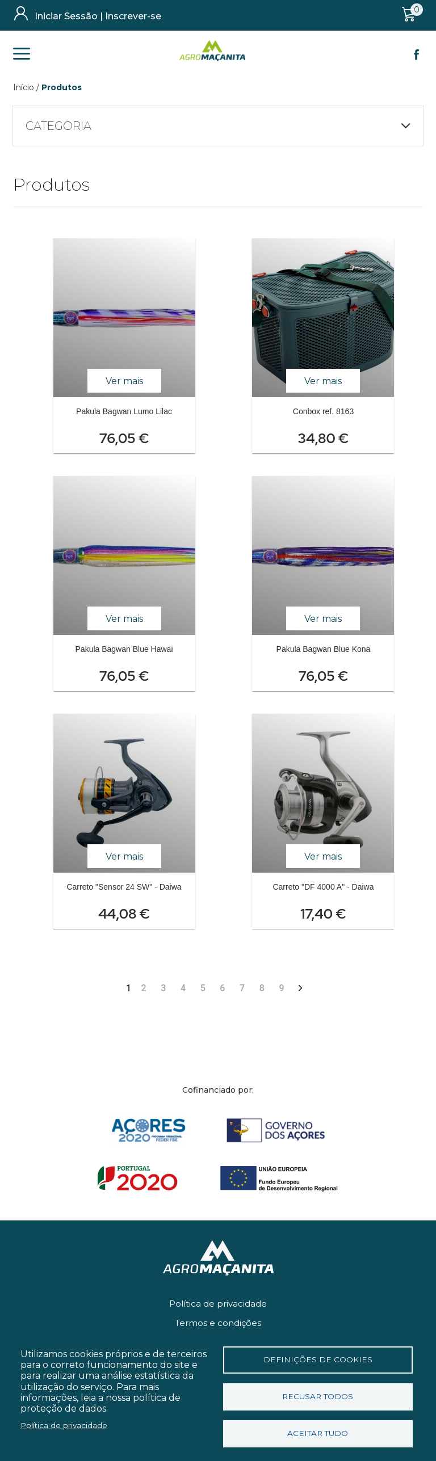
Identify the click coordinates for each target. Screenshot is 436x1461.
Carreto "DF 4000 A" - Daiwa (323, 886)
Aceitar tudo (317, 1433)
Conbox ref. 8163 (323, 411)
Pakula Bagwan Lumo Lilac (124, 411)
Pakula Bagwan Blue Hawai (124, 649)
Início (23, 87)
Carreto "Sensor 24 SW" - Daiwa (123, 886)
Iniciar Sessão (66, 16)
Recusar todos (317, 1396)
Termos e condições (218, 1322)
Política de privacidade (218, 1303)
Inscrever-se (133, 16)
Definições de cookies (317, 1359)
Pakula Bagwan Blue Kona (323, 649)
